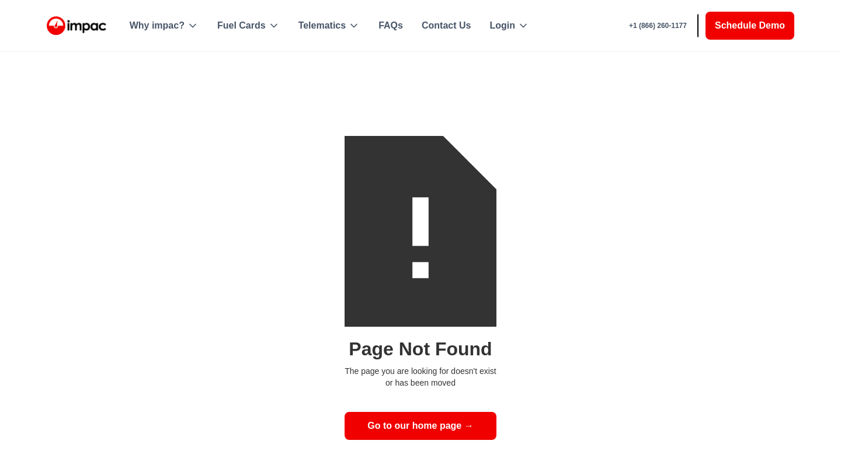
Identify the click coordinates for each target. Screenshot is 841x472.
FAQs (390, 25)
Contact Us (446, 25)
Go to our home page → (420, 426)
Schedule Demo (750, 25)
